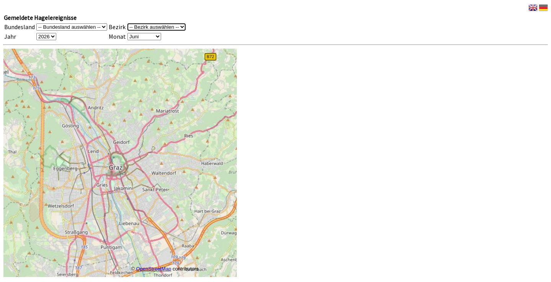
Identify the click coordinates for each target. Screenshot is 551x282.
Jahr (10, 36)
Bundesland (19, 27)
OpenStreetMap (153, 269)
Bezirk (117, 27)
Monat (117, 36)
